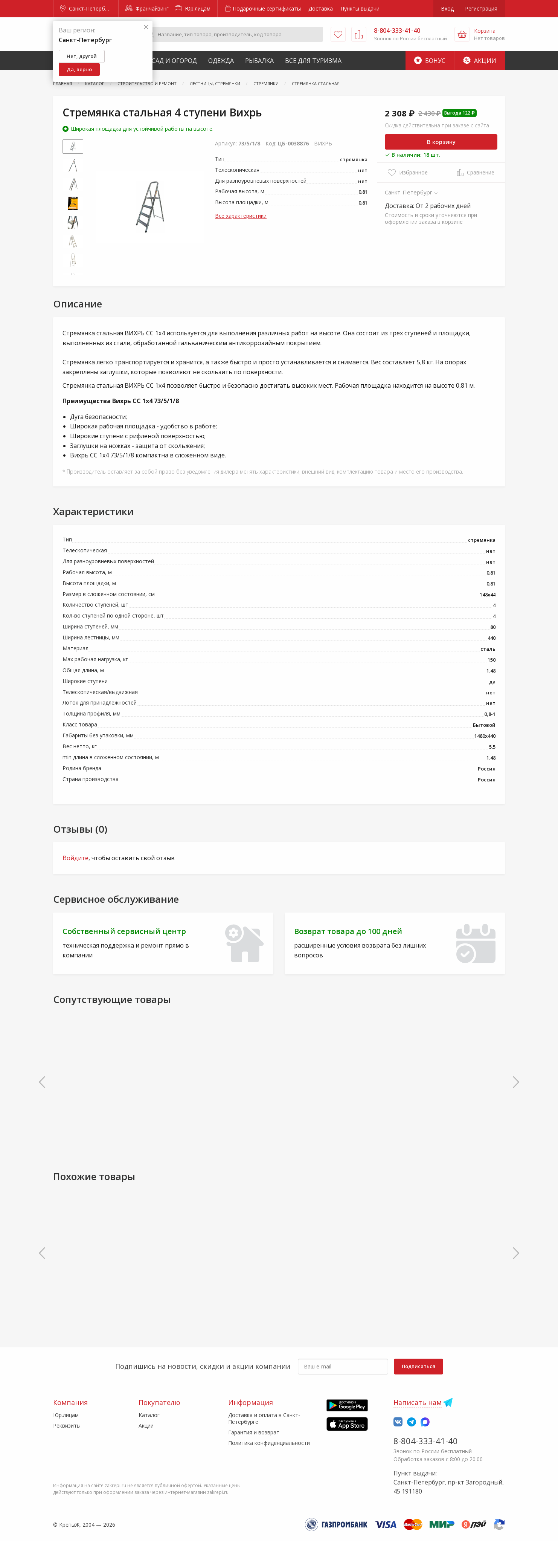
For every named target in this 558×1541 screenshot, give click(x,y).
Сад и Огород (174, 61)
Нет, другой (82, 56)
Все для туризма (313, 61)
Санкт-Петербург (86, 8)
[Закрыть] (146, 27)
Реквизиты (67, 1425)
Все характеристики (241, 215)
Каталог (149, 1415)
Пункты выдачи (360, 8)
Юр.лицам (192, 8)
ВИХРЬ (323, 143)
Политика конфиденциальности (269, 1442)
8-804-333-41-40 (425, 1440)
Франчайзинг (147, 8)
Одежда (221, 61)
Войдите (75, 858)
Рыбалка (259, 61)
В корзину (441, 141)
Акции (479, 61)
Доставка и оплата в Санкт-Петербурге (264, 1418)
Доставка (320, 8)
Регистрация (481, 8)
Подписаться (418, 1366)
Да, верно (79, 69)
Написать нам (417, 1402)
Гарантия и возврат (253, 1432)
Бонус (429, 61)
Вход (447, 8)
